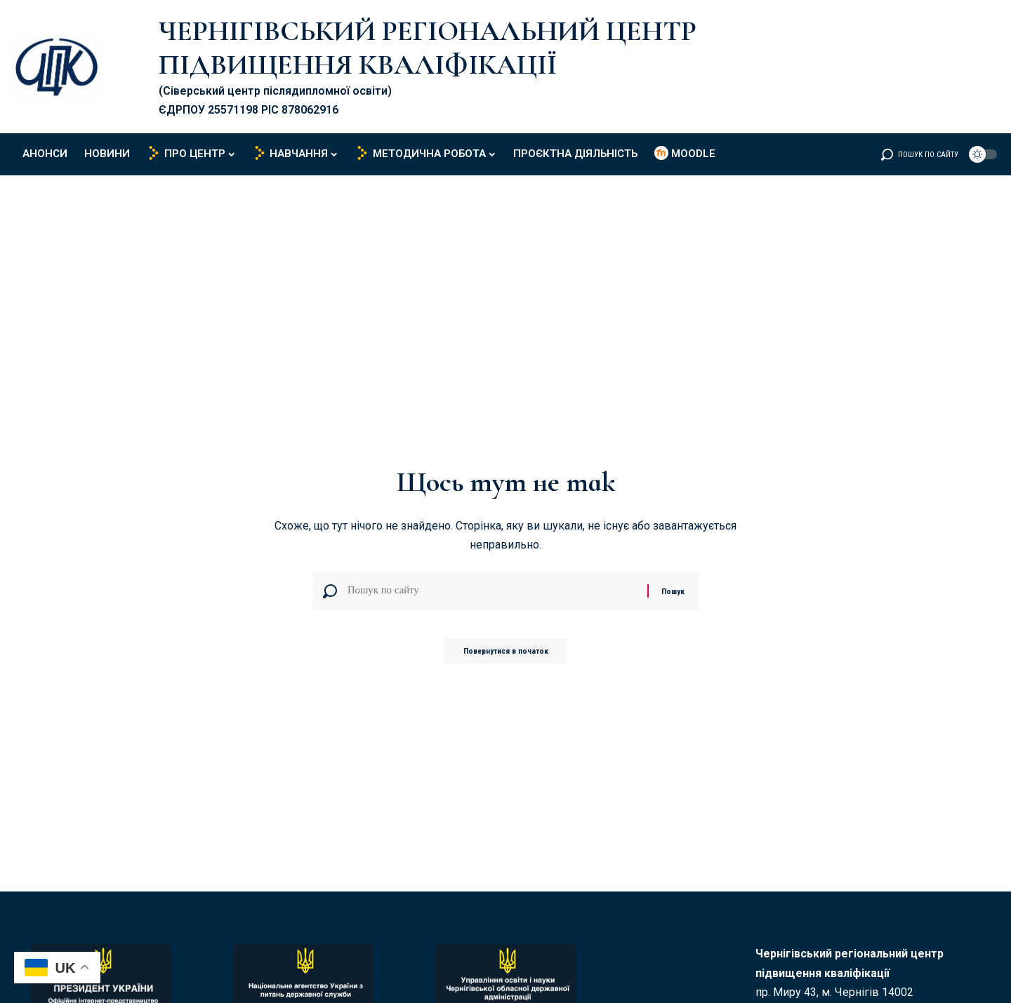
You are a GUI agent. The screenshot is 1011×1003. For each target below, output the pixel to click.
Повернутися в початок (506, 655)
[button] (919, 154)
